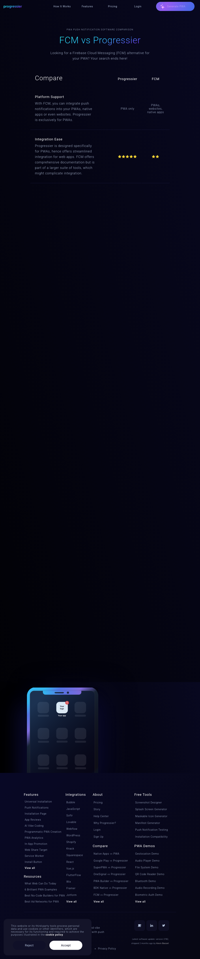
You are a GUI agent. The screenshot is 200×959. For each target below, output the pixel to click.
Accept (66, 945)
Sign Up (98, 836)
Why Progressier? (105, 823)
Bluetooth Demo (145, 881)
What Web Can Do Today (40, 883)
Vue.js (70, 868)
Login (97, 829)
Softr (69, 815)
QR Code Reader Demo (150, 874)
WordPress (73, 835)
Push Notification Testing (151, 829)
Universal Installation (38, 801)
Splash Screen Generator (151, 809)
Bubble (70, 802)
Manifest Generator (147, 823)
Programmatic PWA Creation (41, 831)
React (70, 861)
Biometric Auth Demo (149, 894)
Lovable (71, 822)
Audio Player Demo (147, 860)
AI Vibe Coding (34, 825)
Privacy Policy (107, 948)
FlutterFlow (73, 875)
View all (30, 868)
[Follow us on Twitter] (164, 925)
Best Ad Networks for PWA (41, 901)
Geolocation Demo (147, 853)
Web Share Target (36, 849)
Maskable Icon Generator (151, 816)
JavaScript (73, 808)
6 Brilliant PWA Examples (41, 889)
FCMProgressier (106, 895)
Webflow (72, 828)
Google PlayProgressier (110, 861)
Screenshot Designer (148, 802)
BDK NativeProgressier (110, 888)
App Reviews (33, 819)
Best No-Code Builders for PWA (41, 895)
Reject (29, 945)
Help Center (101, 816)
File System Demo (146, 867)
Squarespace (74, 855)
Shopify (71, 842)
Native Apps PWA (106, 854)
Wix (68, 881)
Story (97, 809)
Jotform (71, 895)
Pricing (98, 802)
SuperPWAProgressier (110, 867)
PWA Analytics (34, 837)
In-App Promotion (36, 843)
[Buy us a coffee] (139, 925)
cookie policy (54, 934)
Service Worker (34, 855)
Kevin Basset (162, 943)
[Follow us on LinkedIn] (152, 925)
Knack (70, 848)
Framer (71, 888)
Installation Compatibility (151, 836)
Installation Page (35, 813)
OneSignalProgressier (110, 874)
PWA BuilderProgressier (110, 881)
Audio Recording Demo (150, 887)
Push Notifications (37, 807)
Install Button (33, 861)
